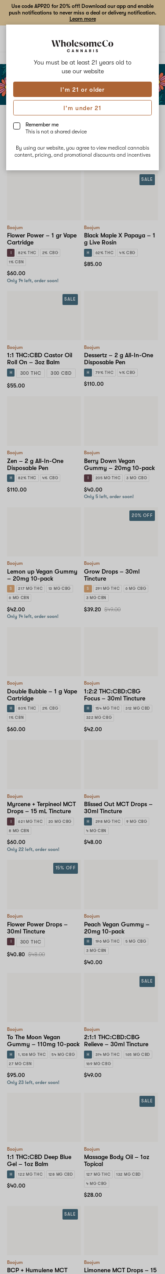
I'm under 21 (82, 107)
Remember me (56, 128)
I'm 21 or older (82, 89)
